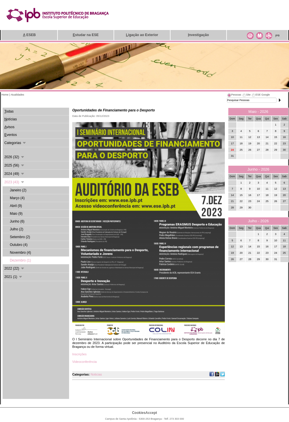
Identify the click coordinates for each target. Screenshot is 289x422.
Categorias (15, 143)
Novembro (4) (20, 253)
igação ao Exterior (142, 35)
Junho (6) (17, 221)
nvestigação (198, 35)
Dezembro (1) (20, 260)
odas (9, 111)
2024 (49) (14, 173)
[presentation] (234, 96)
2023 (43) (14, 182)
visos (9, 127)
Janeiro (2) (18, 190)
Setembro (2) (20, 237)
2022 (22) (14, 268)
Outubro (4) (18, 245)
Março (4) (17, 198)
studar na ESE (86, 35)
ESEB (29, 35)
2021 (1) (13, 277)
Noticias (96, 374)
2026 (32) (14, 157)
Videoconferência (84, 361)
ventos (10, 135)
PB (277, 35)
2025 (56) (14, 165)
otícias (10, 119)
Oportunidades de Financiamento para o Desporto (113, 110)
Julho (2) (16, 229)
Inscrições (79, 354)
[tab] (234, 96)
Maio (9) (16, 214)
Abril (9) (16, 206)
